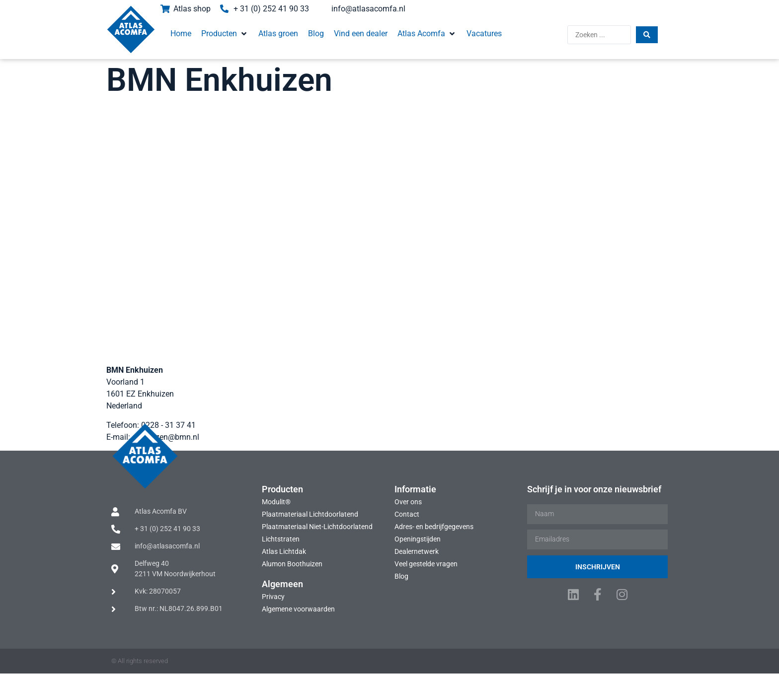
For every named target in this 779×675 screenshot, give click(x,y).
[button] (220, 33)
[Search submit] (652, 34)
